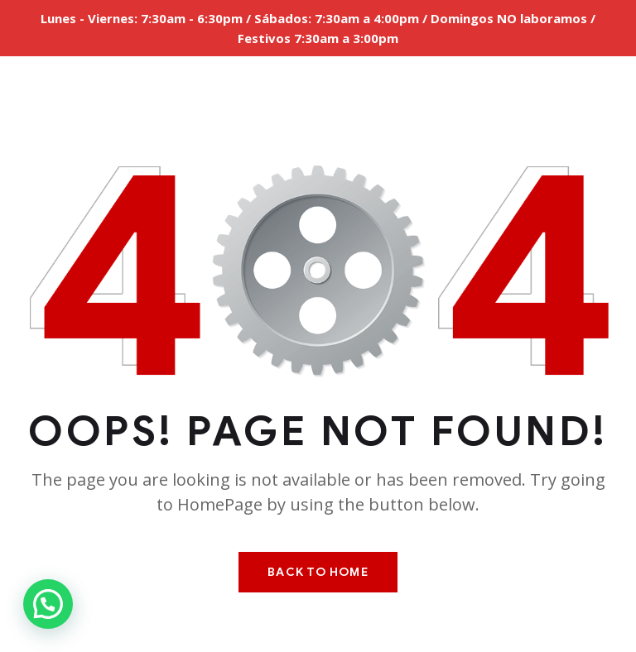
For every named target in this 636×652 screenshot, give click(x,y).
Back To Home (317, 572)
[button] (48, 604)
